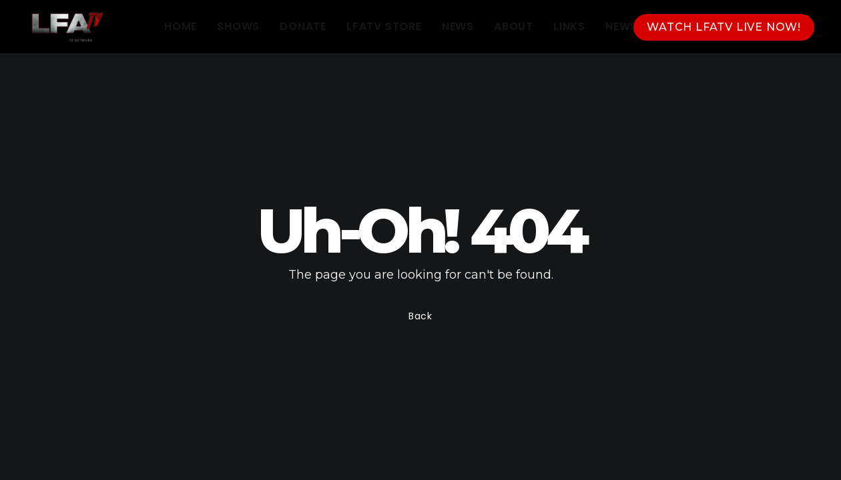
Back (420, 316)
